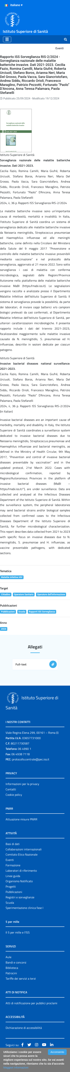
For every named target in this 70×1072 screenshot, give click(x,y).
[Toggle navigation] (7, 39)
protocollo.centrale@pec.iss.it (30, 759)
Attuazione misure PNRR (21, 819)
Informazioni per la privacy (22, 784)
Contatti (11, 789)
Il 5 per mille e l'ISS (18, 932)
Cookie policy (14, 794)
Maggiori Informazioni (15, 1067)
